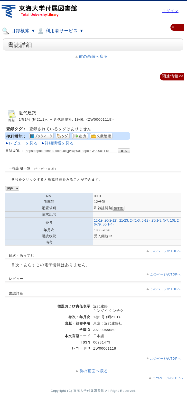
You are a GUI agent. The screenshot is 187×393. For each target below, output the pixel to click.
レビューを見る (23, 143)
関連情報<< (173, 76)
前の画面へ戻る (93, 56)
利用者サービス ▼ (60, 31)
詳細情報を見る (59, 143)
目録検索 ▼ (19, 31)
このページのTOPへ (165, 251)
